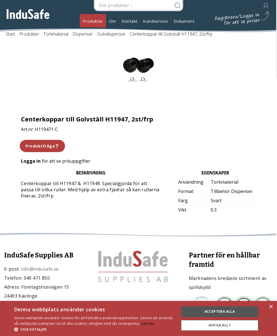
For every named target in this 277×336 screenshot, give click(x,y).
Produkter (93, 21)
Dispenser (82, 34)
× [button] (271, 307)
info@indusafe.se (39, 269)
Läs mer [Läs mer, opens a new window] (147, 323)
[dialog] (138, 318)
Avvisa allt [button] (219, 325)
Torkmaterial (55, 34)
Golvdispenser (111, 34)
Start (10, 34)
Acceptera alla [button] (220, 311)
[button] (94, 329)
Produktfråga (42, 146)
